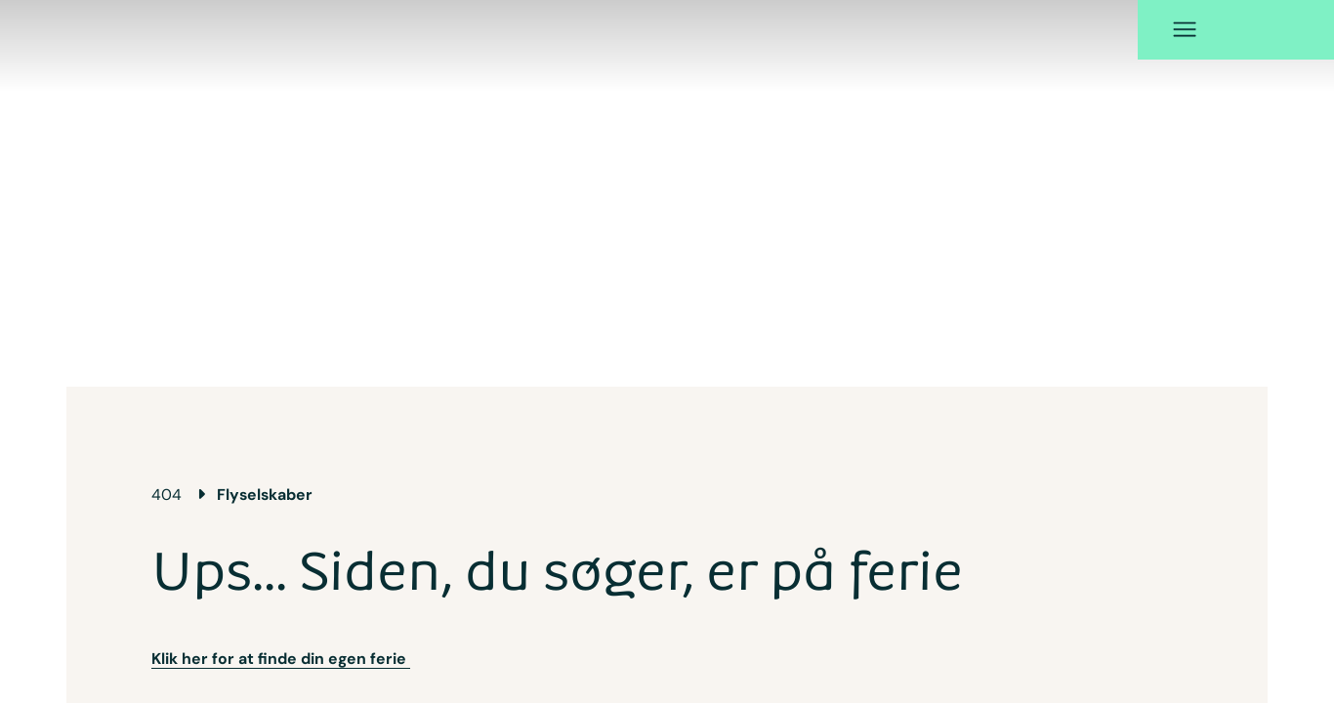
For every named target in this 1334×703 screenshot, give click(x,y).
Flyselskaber (265, 494)
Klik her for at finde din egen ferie (280, 658)
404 (166, 494)
